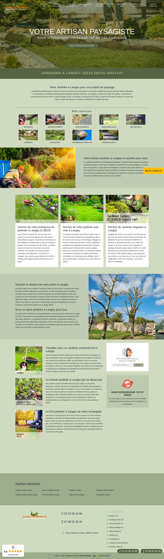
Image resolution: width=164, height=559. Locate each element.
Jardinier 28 (110, 5)
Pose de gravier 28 (70, 5)
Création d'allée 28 (153, 5)
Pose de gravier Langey (50, 495)
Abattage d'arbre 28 (56, 5)
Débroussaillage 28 (85, 5)
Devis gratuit (153, 171)
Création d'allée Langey (23, 490)
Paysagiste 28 (121, 5)
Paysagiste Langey (103, 495)
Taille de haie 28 (99, 5)
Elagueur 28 (44, 5)
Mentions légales (85, 556)
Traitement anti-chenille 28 (136, 5)
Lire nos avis (13, 554)
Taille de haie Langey (76, 495)
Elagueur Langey (75, 490)
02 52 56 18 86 (128, 551)
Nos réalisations (82, 45)
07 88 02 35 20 (151, 551)
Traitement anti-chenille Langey (26, 495)
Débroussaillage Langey (50, 490)
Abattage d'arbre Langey (105, 490)
